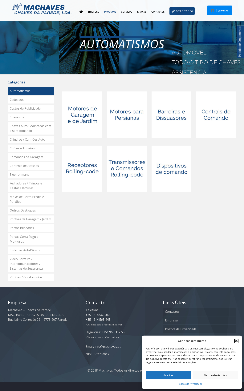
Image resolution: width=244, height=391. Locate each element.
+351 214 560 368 (98, 315)
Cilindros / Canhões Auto (27, 139)
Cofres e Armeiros (23, 148)
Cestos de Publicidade (25, 108)
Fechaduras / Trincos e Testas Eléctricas (26, 185)
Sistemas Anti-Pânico (25, 250)
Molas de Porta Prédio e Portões (27, 199)
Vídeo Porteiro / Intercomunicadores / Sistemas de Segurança (26, 264)
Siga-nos (219, 10)
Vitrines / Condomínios (26, 277)
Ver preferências (215, 375)
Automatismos (20, 91)
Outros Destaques (23, 210)
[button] (236, 341)
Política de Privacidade (190, 383)
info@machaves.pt (108, 347)
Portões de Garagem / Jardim (30, 219)
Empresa (171, 320)
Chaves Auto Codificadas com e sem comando (30, 128)
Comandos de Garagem (26, 157)
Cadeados (17, 100)
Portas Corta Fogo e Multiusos (24, 239)
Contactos (172, 311)
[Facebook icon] (122, 377)
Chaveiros (17, 117)
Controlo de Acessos (24, 166)
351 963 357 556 (114, 332)
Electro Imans (19, 174)
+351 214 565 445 (98, 319)
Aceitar (168, 375)
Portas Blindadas (22, 228)
